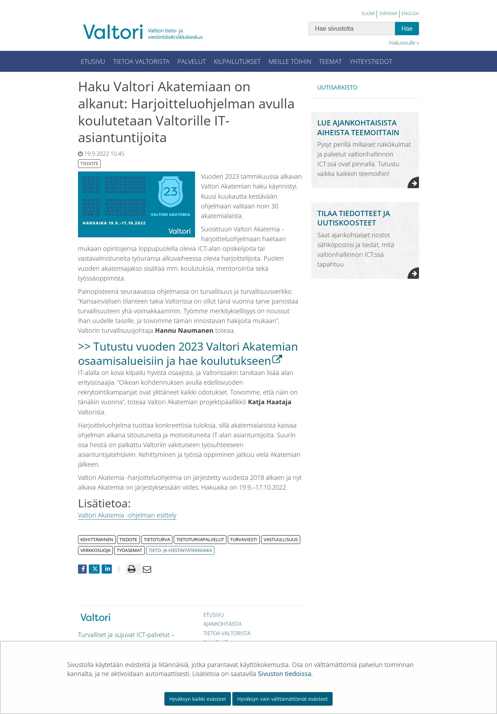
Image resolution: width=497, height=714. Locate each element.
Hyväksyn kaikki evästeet (197, 699)
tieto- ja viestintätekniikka (180, 550)
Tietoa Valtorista (226, 633)
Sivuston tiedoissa (284, 673)
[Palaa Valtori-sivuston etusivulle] (147, 31)
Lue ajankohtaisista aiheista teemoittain (358, 127)
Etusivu (213, 614)
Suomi (368, 13)
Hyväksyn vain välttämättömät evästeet (282, 699)
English (410, 13)
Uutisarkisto (337, 87)
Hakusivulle (402, 42)
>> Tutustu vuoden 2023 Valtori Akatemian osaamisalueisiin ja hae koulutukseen (188, 353)
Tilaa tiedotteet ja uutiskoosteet (353, 218)
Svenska (388, 13)
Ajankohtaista (222, 623)
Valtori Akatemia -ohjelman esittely (127, 515)
